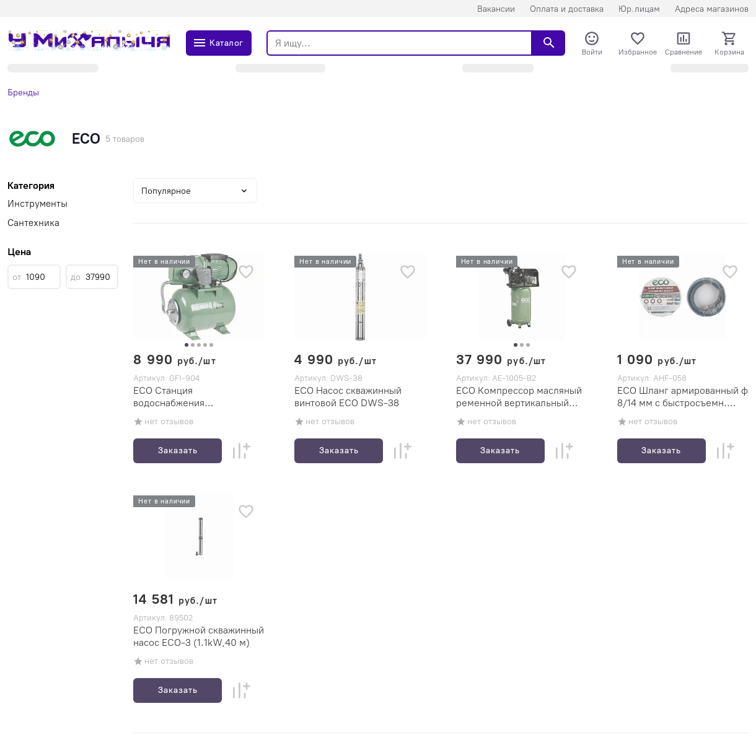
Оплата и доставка (567, 9)
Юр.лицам (639, 9)
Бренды (23, 92)
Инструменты (37, 203)
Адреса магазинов (712, 9)
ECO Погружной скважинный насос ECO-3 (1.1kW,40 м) (198, 636)
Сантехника (33, 223)
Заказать (178, 450)
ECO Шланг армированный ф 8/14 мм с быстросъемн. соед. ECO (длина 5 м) (682, 397)
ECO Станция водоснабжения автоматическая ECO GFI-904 (190, 397)
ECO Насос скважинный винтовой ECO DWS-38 (348, 397)
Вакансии (496, 9)
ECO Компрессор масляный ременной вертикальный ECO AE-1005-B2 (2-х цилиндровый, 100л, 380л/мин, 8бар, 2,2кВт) (519, 397)
